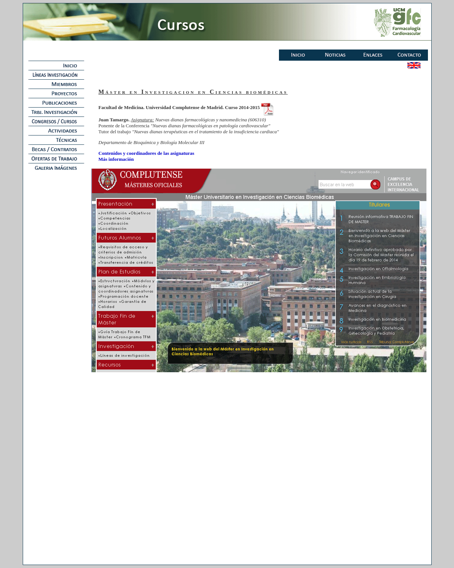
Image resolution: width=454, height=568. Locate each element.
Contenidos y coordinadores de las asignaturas (146, 153)
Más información (116, 159)
